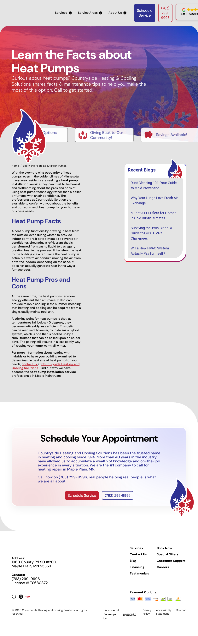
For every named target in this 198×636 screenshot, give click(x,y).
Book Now (164, 548)
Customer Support (171, 561)
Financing (137, 567)
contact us (30, 364)
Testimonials (139, 573)
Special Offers (167, 554)
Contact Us (138, 554)
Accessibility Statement (164, 611)
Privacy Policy (147, 611)
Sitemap (181, 610)
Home (15, 165)
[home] (27, 13)
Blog (133, 561)
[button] (63, 13)
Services (136, 548)
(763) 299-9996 (165, 13)
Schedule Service (144, 13)
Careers (163, 567)
